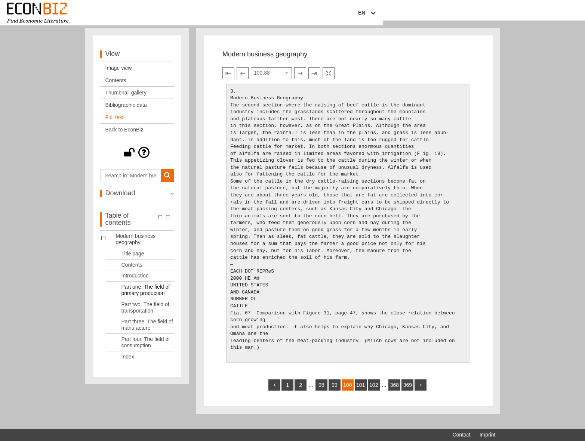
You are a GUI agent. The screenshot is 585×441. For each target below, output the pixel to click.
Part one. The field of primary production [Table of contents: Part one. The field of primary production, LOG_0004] (145, 297)
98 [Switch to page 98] (321, 392)
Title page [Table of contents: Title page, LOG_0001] (132, 261)
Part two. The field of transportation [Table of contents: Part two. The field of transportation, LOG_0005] (145, 315)
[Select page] (271, 80)
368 (394, 392)
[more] (421, 392)
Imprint (488, 435)
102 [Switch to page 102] (373, 392)
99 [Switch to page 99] (335, 392)
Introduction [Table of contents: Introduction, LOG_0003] (135, 283)
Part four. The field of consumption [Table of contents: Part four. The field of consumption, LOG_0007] (145, 350)
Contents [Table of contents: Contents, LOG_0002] (131, 272)
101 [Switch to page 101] (360, 392)
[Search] (167, 183)
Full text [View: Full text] (114, 125)
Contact (461, 435)
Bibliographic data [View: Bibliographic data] (126, 112)
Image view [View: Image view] (118, 75)
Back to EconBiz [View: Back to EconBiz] (124, 137)
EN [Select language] (490, 14)
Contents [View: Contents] (115, 88)
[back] (274, 392)
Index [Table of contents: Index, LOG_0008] (127, 364)
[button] (137, 159)
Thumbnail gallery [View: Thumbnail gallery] (126, 100)
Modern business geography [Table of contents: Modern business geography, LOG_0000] (136, 246)
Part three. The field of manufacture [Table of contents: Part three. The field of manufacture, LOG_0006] (147, 332)
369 (407, 392)
